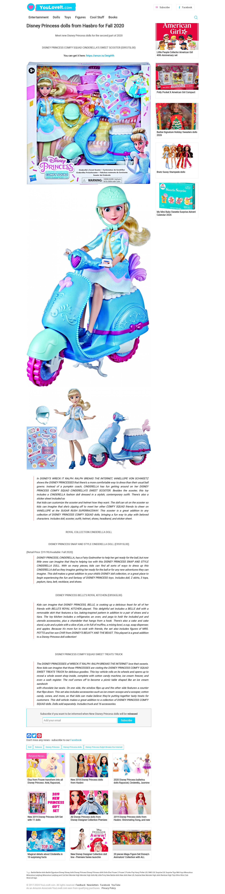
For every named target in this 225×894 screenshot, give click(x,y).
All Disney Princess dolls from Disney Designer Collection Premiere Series (89, 818)
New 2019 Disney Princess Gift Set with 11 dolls (45, 818)
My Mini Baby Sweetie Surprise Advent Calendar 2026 (176, 213)
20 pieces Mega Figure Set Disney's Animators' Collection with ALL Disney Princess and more (131, 856)
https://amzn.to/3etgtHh (100, 55)
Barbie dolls (40, 872)
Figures (80, 17)
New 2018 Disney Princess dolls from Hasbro (87, 781)
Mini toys (180, 872)
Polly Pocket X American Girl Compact (176, 92)
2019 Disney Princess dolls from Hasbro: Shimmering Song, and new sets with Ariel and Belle (132, 818)
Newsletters (93, 885)
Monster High (74, 875)
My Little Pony (100, 875)
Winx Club (184, 875)
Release (38, 747)
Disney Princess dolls (72, 747)
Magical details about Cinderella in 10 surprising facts (45, 856)
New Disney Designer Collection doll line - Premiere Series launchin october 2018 (89, 856)
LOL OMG (148, 872)
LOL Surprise (157, 872)
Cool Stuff (97, 17)
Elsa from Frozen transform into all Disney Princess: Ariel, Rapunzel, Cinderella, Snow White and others (45, 781)
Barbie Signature (52, 872)
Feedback (80, 885)
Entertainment (39, 17)
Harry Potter (139, 872)
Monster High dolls (87, 875)
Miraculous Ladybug (34, 875)
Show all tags (31, 878)
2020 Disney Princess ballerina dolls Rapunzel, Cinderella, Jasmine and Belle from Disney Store (131, 781)
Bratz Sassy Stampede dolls (171, 172)
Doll (29, 747)
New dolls (123, 875)
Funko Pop (130, 872)
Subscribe (165, 7)
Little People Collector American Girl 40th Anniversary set (175, 54)
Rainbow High (166, 875)
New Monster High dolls (151, 875)
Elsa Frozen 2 (113, 872)
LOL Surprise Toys (169, 872)
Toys (67, 17)
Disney (61, 872)
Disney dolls (69, 872)
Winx (178, 875)
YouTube (115, 885)
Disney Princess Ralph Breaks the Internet (104, 747)
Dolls (56, 17)
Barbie (33, 872)
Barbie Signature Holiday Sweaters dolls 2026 (177, 134)
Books (112, 17)
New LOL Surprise (134, 875)
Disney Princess (53, 747)
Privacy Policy (109, 888)
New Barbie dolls (112, 875)
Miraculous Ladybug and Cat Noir (56, 875)
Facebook (187, 7)
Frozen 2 (122, 872)
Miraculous (188, 872)
